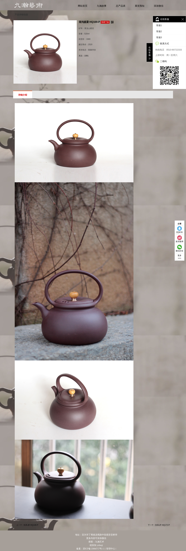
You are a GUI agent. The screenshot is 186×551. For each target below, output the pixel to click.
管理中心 (110, 548)
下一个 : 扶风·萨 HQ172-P (159, 525)
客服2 (159, 31)
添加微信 (158, 6)
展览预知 (139, 6)
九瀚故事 (101, 6)
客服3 (159, 37)
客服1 (159, 25)
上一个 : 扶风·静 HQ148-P (27, 525)
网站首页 (82, 6)
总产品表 (120, 6)
